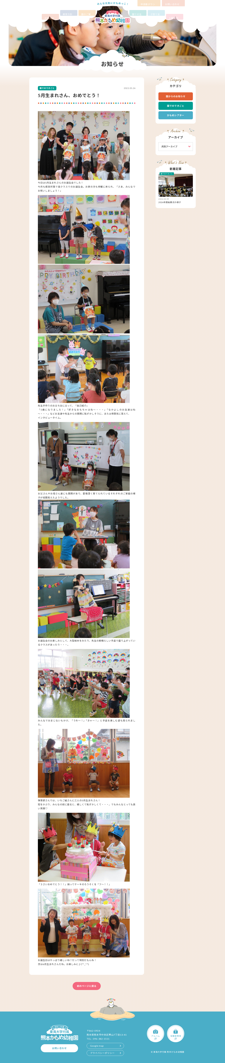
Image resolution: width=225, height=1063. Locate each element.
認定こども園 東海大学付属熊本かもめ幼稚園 (112, 17)
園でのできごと (175, 105)
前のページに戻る (87, 986)
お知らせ (50, 12)
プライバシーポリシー (102, 1053)
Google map (97, 1045)
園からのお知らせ (176, 96)
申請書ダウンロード (149, 2)
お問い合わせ (173, 2)
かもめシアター (175, 115)
